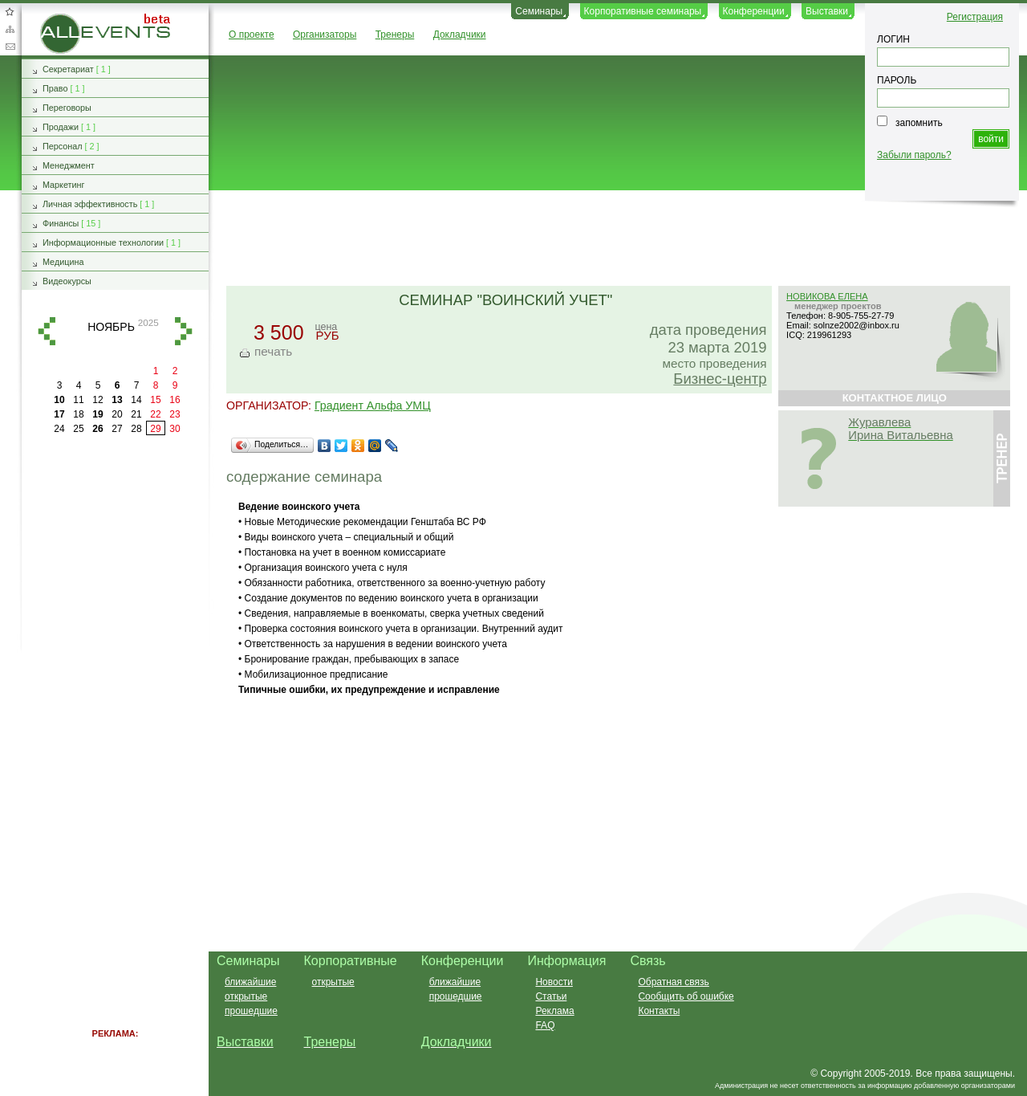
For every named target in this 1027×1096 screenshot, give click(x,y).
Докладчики (459, 34)
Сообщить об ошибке (685, 996)
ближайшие (250, 982)
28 (136, 428)
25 (78, 428)
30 (174, 428)
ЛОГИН (893, 39)
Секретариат (68, 69)
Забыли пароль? (914, 155)
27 (117, 428)
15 (155, 399)
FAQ (544, 1025)
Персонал (63, 146)
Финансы (61, 223)
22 (155, 414)
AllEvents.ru (65, 19)
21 (136, 414)
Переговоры (67, 107)
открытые (246, 996)
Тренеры (395, 34)
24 (59, 428)
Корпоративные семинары (643, 11)
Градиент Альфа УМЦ (373, 405)
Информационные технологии (103, 242)
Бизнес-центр (719, 378)
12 (97, 399)
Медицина (63, 262)
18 (78, 414)
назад (46, 331)
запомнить (919, 122)
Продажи (61, 127)
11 (78, 399)
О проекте (251, 34)
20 (117, 414)
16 (174, 399)
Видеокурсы (67, 281)
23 (174, 414)
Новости (553, 982)
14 (136, 399)
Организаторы (324, 34)
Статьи (550, 996)
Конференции (754, 11)
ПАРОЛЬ (896, 80)
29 (155, 428)
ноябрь (111, 326)
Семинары (538, 11)
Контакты (659, 1011)
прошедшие (251, 1011)
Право (55, 88)
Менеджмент (69, 165)
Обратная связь (9, 46)
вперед (184, 331)
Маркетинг (64, 184)
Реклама (554, 1011)
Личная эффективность (90, 204)
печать (273, 351)
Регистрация (975, 16)
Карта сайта (9, 28)
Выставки (827, 11)
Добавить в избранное (9, 11)
